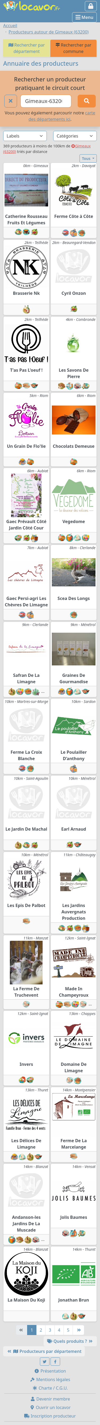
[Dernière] (78, 1330)
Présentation (50, 1371)
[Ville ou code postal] (45, 101)
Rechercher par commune (73, 48)
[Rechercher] (87, 101)
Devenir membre (50, 1399)
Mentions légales (50, 1379)
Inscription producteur (50, 1416)
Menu (84, 17)
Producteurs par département (44, 1351)
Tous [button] (86, 158)
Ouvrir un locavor (50, 1407)
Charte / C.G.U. (50, 1388)
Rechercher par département (27, 48)
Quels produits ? (70, 1341)
